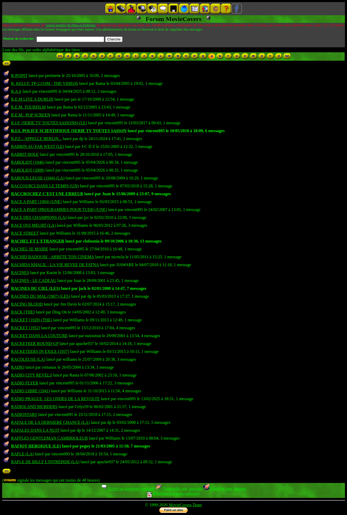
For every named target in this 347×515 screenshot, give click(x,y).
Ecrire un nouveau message (127, 488)
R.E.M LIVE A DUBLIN (32, 99)
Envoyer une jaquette (224, 488)
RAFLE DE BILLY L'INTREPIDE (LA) (45, 462)
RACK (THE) (23, 312)
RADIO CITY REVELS (31, 375)
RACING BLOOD (27, 304)
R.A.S (16, 91)
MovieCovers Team (185, 505)
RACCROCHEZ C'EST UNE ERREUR (47, 194)
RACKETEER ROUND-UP (34, 343)
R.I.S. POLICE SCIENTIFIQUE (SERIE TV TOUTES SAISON (68, 130)
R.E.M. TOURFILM (28, 107)
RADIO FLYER (24, 383)
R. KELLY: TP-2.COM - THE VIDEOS (44, 83)
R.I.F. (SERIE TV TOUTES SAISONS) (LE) (49, 123)
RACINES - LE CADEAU (33, 280)
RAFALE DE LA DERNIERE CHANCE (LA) (50, 422)
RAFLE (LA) (22, 454)
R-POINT (19, 75)
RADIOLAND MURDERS (34, 406)
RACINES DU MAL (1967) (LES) (40, 296)
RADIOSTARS (24, 414)
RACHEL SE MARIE (29, 249)
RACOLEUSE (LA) (28, 359)
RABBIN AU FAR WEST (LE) (37, 146)
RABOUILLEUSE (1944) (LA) (38, 178)
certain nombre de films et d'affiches (70, 25)
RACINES (20, 272)
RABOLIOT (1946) (27, 162)
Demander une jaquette (178, 488)
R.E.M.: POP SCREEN (30, 115)
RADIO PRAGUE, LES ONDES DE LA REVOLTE (55, 398)
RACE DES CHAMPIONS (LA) (39, 217)
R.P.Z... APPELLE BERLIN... (36, 138)
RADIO (17, 367)
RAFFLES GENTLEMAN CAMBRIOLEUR (49, 438)
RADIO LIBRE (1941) (30, 391)
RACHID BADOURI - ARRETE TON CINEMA (52, 257)
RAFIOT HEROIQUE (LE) (36, 446)
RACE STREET (25, 233)
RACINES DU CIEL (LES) (35, 288)
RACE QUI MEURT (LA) (33, 225)
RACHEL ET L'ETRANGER (37, 241)
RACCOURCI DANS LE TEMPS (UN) (45, 186)
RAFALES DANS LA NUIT (35, 430)
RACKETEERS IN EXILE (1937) (40, 351)
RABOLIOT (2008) (27, 170)
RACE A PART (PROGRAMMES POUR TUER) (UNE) (59, 209)
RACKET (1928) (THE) (31, 320)
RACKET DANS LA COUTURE (39, 335)
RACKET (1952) (25, 328)
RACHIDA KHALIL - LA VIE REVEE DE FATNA (55, 264)
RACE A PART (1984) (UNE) (36, 201)
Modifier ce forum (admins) (173, 493)
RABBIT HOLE (25, 154)
